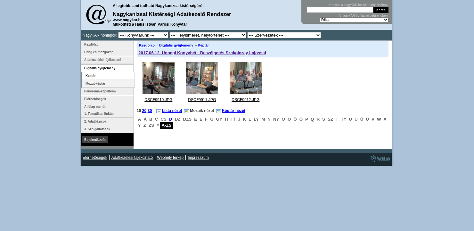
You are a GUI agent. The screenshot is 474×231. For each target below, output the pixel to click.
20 (144, 110)
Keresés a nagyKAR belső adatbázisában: (358, 5)
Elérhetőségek (95, 99)
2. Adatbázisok (95, 121)
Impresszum (198, 157)
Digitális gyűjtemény (176, 45)
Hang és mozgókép (98, 52)
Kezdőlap (147, 45)
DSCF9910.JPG (158, 100)
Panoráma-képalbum (100, 91)
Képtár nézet (233, 110)
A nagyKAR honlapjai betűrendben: (363, 15)
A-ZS (166, 125)
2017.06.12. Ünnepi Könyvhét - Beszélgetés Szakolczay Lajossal (202, 52)
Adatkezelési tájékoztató (102, 60)
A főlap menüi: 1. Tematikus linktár (99, 110)
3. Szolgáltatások (97, 129)
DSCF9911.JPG (202, 100)
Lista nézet (172, 110)
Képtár (203, 45)
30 (150, 110)
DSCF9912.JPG (245, 100)
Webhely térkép (170, 157)
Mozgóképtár (95, 83)
